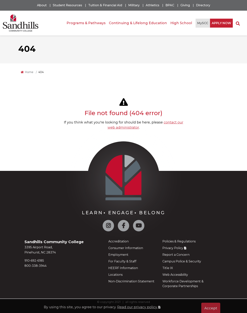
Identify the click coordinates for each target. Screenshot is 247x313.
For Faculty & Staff (122, 261)
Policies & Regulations (179, 241)
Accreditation (118, 241)
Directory (203, 5)
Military (134, 5)
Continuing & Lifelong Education (138, 23)
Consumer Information (125, 248)
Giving (185, 5)
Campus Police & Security (181, 261)
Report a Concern (176, 254)
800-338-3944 (35, 266)
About (42, 5)
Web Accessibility (175, 274)
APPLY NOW (221, 23)
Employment (118, 254)
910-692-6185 (34, 260)
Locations (115, 274)
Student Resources (67, 5)
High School (181, 23)
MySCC (202, 23)
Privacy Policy (172, 248)
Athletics (152, 5)
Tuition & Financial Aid (105, 5)
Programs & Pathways (86, 23)
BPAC (169, 5)
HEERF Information (123, 268)
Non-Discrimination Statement (131, 281)
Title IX (167, 268)
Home (29, 72)
